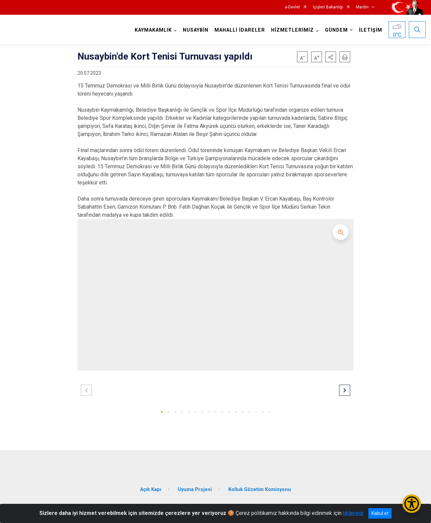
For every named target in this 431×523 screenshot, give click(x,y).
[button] (330, 56)
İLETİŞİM (370, 30)
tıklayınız (353, 513)
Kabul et (380, 513)
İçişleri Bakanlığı (328, 7)
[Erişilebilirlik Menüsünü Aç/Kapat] (411, 503)
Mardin (362, 7)
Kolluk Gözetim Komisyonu (259, 488)
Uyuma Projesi (195, 488)
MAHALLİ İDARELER (239, 30)
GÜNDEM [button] (336, 30)
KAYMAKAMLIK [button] (152, 30)
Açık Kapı (150, 488)
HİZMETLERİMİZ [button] (292, 30)
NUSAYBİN (195, 30)
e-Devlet (292, 7)
